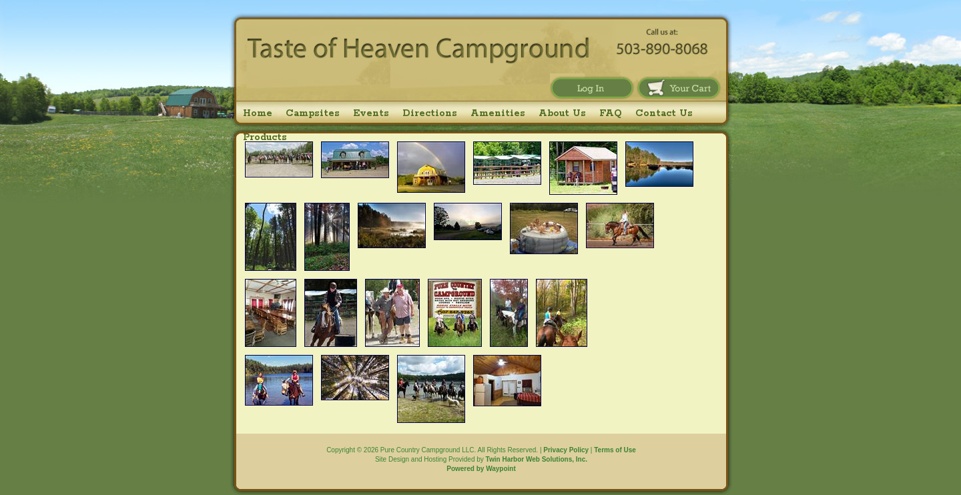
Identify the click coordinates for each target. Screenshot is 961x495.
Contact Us (664, 113)
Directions (429, 113)
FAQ (610, 113)
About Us (562, 113)
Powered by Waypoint (481, 468)
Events (371, 113)
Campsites (313, 113)
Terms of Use (615, 450)
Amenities (497, 113)
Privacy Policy (566, 450)
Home (257, 113)
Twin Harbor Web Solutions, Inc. (536, 459)
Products (265, 137)
